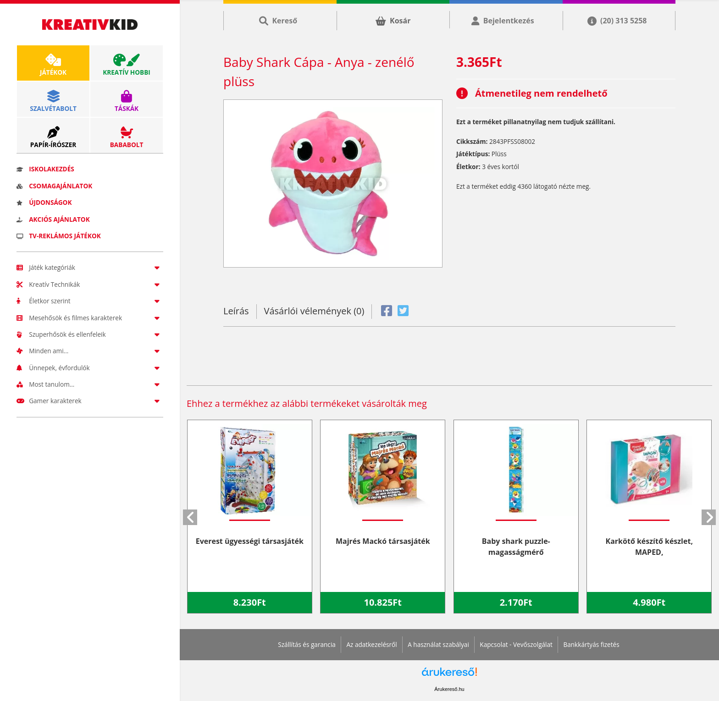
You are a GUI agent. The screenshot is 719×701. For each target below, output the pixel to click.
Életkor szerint (90, 300)
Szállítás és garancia (307, 644)
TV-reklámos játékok (59, 235)
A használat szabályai (438, 644)
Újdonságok (44, 202)
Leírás (236, 311)
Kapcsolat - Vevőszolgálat (516, 644)
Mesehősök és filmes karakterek (90, 317)
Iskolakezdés (45, 168)
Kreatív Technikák (90, 284)
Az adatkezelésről (371, 644)
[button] (190, 517)
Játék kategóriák (90, 267)
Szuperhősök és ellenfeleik (90, 334)
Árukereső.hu (449, 689)
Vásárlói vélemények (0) (314, 311)
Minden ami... (90, 350)
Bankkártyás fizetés (591, 644)
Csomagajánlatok (54, 185)
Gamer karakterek (90, 400)
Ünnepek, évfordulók (90, 367)
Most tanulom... (90, 384)
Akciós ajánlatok (53, 219)
